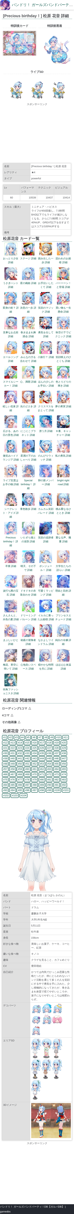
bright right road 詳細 (63, 480)
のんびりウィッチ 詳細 (45, 455)
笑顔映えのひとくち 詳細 (63, 357)
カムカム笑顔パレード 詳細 (46, 509)
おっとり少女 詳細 (10, 258)
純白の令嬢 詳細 (63, 640)
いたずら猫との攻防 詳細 (28, 537)
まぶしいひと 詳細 (10, 640)
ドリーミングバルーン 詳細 (28, 615)
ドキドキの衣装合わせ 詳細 (28, 590)
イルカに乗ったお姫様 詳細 (46, 615)
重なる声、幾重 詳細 (63, 537)
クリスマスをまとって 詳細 (46, 406)
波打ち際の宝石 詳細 (10, 590)
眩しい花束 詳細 (11, 406)
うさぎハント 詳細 (10, 283)
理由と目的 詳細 (63, 590)
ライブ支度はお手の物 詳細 (11, 480)
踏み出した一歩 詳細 (45, 258)
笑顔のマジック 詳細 (45, 307)
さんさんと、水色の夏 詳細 (11, 615)
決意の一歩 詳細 (28, 307)
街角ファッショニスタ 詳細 (11, 689)
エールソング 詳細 (10, 357)
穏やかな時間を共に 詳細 (45, 664)
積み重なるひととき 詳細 (63, 509)
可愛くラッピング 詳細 (45, 590)
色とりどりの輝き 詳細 (63, 381)
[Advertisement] (37, 133)
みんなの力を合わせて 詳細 (28, 357)
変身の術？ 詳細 (11, 307)
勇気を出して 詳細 (45, 332)
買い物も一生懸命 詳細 (63, 307)
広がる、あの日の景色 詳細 (11, 431)
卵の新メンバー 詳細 (45, 480)
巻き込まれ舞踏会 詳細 (28, 332)
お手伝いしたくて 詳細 (45, 283)
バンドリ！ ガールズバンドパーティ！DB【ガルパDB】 (32, 1206)
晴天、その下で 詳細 (28, 566)
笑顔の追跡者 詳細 (45, 537)
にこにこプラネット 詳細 (28, 431)
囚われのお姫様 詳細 (63, 258)
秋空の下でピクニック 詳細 (63, 332)
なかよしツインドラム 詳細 (46, 640)
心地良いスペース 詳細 (28, 664)
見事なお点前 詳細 (10, 332)
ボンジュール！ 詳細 (45, 566)
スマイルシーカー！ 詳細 (10, 381)
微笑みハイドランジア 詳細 (11, 455)
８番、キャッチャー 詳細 (63, 431)
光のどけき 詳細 (28, 406)
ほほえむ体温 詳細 (63, 664)
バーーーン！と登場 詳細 (63, 283)
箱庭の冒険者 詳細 (28, 640)
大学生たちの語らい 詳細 (63, 566)
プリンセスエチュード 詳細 (63, 615)
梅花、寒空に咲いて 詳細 (10, 664)
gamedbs (5, 1211)
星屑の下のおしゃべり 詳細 (28, 455)
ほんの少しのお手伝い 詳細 (46, 381)
